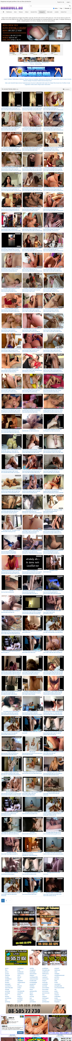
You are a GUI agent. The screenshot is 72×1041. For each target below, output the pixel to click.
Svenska (18, 170)
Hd (7, 472)
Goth (31, 612)
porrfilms (57, 977)
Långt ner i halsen (10, 451)
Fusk (10, 694)
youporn (19, 986)
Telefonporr (48, 79)
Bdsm (46, 491)
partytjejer (8, 984)
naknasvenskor (34, 979)
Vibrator (34, 492)
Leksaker (18, 794)
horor (18, 975)
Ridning (60, 632)
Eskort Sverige (63, 79)
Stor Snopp (54, 148)
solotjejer (57, 973)
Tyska (34, 410)
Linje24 (5, 79)
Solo (37, 430)
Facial (56, 109)
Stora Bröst (8, 410)
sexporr (44, 980)
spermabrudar (9, 987)
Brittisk (49, 390)
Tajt (39, 613)
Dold (10, 472)
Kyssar (17, 430)
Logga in (68, 2)
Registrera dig (60, 2)
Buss (13, 410)
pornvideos (33, 1001)
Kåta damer (47, 84)
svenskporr (58, 984)
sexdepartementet (59, 975)
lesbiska (32, 986)
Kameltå (38, 128)
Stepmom (13, 371)
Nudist (14, 553)
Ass (10, 169)
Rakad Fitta (53, 83)
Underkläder (34, 674)
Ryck (29, 674)
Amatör (4, 108)
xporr (18, 989)
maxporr (57, 994)
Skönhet (29, 511)
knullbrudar (20, 972)
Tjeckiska (10, 714)
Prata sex (30, 79)
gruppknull (32, 984)
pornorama (45, 991)
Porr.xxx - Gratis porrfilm (36, 64)
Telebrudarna (15, 79)
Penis (18, 210)
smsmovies (45, 979)
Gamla (17, 452)
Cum (18, 108)
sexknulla (44, 982)
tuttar (56, 972)
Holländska (15, 511)
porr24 (19, 1001)
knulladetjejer (33, 982)
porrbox (44, 1000)
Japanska (14, 512)
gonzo (7, 968)
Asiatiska (4, 511)
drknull (19, 977)
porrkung (7, 991)
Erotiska (29, 410)
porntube (44, 986)
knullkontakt (33, 980)
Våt (33, 371)
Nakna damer (34, 84)
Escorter (33, 83)
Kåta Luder (7, 83)
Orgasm (29, 573)
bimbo (19, 994)
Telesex (26, 79)
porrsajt (32, 996)
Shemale (67, 8)
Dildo (52, 652)
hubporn (44, 996)
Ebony (59, 370)
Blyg (45, 815)
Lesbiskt (58, 390)
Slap (53, 753)
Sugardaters (28, 84)
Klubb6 (39, 80)
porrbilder (20, 1000)
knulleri (7, 977)
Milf (19, 109)
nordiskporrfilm (34, 977)
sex (55, 989)
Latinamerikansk (37, 512)
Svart (54, 229)
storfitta (32, 968)
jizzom (7, 972)
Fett (29, 170)
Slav (54, 734)
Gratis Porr (47, 83)
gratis (56, 991)
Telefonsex (21, 79)
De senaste (66, 89)
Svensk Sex (59, 83)
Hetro (56, 8)
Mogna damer (41, 84)
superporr (45, 977)
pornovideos (45, 987)
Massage (46, 391)
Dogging (13, 551)
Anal (8, 108)
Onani (50, 430)
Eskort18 (43, 80)
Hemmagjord (38, 451)
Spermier (13, 230)
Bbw (3, 451)
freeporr (32, 1000)
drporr (31, 993)
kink (43, 994)
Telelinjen (10, 79)
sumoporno (8, 986)
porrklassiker (45, 1001)
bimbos (7, 996)
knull (18, 970)
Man (24, 452)
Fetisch (4, 492)
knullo (56, 982)
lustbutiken (57, 996)
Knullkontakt (38, 83)
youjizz (19, 987)
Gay (61, 8)
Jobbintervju (5, 694)
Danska (9, 109)
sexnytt (44, 975)
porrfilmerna (58, 1000)
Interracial (60, 672)
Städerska (34, 170)
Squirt (8, 371)
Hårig (38, 410)
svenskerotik (20, 991)
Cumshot (4, 109)
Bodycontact (49, 80)
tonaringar (32, 972)
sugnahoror (20, 973)
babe (56, 980)
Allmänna (60, 854)
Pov (36, 593)
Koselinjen (35, 79)
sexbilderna (8, 979)
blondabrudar (46, 970)
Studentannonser (27, 83)
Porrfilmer (64, 83)
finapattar (57, 1001)
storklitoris (20, 993)
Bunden (46, 492)
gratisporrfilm (33, 991)
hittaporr (32, 975)
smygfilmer (33, 970)
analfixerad (45, 972)
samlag (7, 989)
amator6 (57, 968)
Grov (57, 553)
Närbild (58, 451)
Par (9, 250)
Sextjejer (30, 80)
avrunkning (8, 998)
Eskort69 (13, 83)
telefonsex (57, 970)
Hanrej (11, 753)
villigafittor (20, 980)
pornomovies (45, 993)
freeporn (19, 996)
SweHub (7, 975)
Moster (28, 652)
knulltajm (32, 987)
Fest (8, 794)
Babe (11, 249)
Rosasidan (34, 80)
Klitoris (53, 390)
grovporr (57, 979)
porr (18, 984)
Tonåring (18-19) (15, 351)
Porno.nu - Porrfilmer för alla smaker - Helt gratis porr (36, 62)
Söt (48, 652)
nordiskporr (20, 968)
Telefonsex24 (42, 79)
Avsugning (13, 108)
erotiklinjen (45, 968)
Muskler (46, 371)
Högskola (4, 250)
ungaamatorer (21, 982)
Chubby (16, 773)
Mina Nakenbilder (55, 79)
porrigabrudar (58, 986)
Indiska (14, 754)
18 (7, 128)
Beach (8, 551)
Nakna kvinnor (18, 83)
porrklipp (7, 993)
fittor (6, 970)
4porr (18, 979)
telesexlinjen (33, 973)
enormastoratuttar (59, 987)
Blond (54, 169)
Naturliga (34, 109)
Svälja (18, 230)
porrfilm (7, 980)
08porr (31, 994)
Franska (15, 471)
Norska (39, 109)
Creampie (46, 452)
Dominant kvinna (9, 733)
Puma (14, 491)
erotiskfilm (45, 984)
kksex (31, 989)
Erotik (43, 83)
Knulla (68, 83)
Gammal (4, 452)
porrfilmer (20, 998)
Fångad (49, 471)
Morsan (59, 271)
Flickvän (14, 109)
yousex (7, 973)
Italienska (59, 714)
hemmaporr (45, 998)
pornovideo (45, 989)
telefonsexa (45, 973)
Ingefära (56, 674)
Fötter (18, 491)
